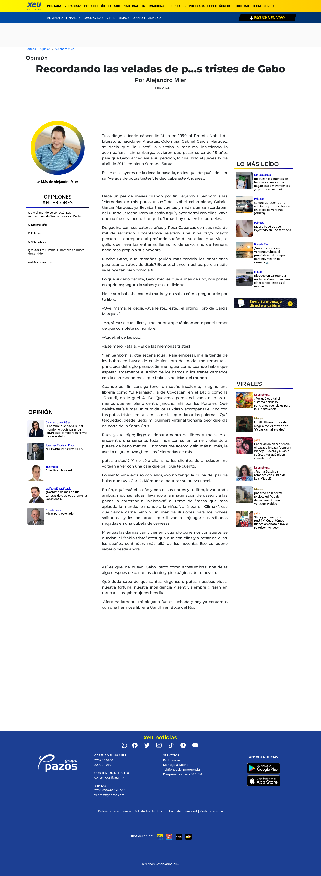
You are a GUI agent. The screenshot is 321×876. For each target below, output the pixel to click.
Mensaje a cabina (175, 764)
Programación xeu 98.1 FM (182, 774)
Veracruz (72, 6)
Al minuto (55, 17)
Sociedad (241, 6)
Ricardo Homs (53, 510)
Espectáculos (219, 6)
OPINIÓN (40, 412)
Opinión (139, 17)
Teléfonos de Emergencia (181, 769)
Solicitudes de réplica (149, 811)
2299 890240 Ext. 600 (109, 790)
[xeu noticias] (34, 6)
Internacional (154, 6)
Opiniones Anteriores (57, 199)
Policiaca (197, 6)
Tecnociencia (263, 6)
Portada (54, 6)
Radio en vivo (173, 760)
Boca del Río (94, 6)
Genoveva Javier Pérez (58, 422)
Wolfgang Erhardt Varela (58, 488)
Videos (123, 17)
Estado (114, 6)
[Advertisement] (265, 569)
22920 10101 (103, 764)
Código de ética (211, 811)
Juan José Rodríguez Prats (60, 445)
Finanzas (73, 17)
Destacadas (93, 17)
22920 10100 (103, 760)
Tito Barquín (52, 467)
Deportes (178, 6)
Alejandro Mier (64, 49)
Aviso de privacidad (183, 811)
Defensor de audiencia (114, 811)
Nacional (131, 6)
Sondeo (154, 17)
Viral (111, 17)
